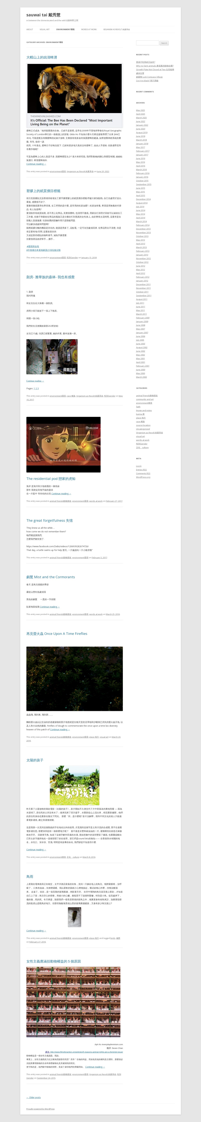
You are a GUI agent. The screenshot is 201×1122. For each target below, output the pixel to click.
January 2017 (142, 154)
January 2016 (142, 177)
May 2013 (140, 240)
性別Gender (72, 257)
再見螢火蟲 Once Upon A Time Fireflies (56, 633)
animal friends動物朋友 (60, 501)
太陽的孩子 (34, 760)
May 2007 (140, 328)
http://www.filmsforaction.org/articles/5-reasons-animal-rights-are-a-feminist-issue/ (86, 1052)
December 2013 (143, 228)
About (29, 29)
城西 (118, 938)
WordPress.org (143, 477)
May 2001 (140, 358)
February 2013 (142, 251)
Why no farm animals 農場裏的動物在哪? (154, 65)
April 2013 (140, 243)
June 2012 (140, 265)
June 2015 (140, 188)
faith (138, 406)
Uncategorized (143, 429)
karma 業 (140, 414)
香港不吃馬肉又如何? (145, 62)
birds (112, 938)
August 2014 (141, 202)
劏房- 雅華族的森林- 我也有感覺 (50, 277)
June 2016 (140, 158)
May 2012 (140, 269)
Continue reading (36, 163)
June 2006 (140, 336)
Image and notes (144, 410)
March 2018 (141, 139)
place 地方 (94, 737)
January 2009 (142, 321)
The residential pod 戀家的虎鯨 (51, 478)
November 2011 (143, 288)
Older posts (33, 1097)
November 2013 (143, 232)
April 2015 (140, 195)
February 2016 (142, 173)
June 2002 (140, 351)
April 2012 (140, 273)
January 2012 (142, 280)
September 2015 (143, 184)
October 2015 (142, 180)
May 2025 (140, 110)
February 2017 (142, 151)
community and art (145, 399)
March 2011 (141, 314)
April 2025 (140, 114)
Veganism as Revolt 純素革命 (116, 29)
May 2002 (140, 354)
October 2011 (142, 291)
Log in (139, 466)
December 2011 (143, 284)
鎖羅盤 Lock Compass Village (149, 76)
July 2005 (140, 340)
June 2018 (140, 136)
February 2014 (142, 225)
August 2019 (141, 132)
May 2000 (140, 373)
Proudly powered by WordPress (40, 1109)
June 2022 (140, 121)
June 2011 (140, 306)
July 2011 (140, 303)
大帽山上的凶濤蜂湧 (41, 57)
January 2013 (142, 254)
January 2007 (142, 332)
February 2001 (142, 366)
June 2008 (140, 325)
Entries (141, 469)
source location (143, 425)
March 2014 (141, 221)
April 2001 (140, 362)
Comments (143, 473)
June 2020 (140, 128)
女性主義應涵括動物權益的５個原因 (55, 961)
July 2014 (140, 206)
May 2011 (140, 310)
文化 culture (73, 857)
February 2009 (142, 317)
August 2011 (141, 299)
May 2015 (140, 191)
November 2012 (143, 258)
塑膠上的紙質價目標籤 (43, 190)
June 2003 (140, 343)
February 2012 (142, 277)
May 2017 (140, 147)
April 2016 (140, 165)
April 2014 (140, 217)
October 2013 (142, 236)
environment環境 (65, 29)
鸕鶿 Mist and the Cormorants (50, 577)
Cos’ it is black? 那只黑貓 (147, 80)
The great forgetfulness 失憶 (49, 520)
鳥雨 (29, 876)
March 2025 (141, 117)
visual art (45, 29)
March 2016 (141, 169)
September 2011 (143, 295)
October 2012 (142, 262)
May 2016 (140, 162)
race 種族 (71, 395)
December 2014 (143, 199)
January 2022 (142, 125)
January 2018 (142, 143)
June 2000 (140, 369)
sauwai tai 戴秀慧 (43, 15)
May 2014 (140, 214)
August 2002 (141, 347)
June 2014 (140, 210)
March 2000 (141, 377)
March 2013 (141, 247)
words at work (89, 29)
